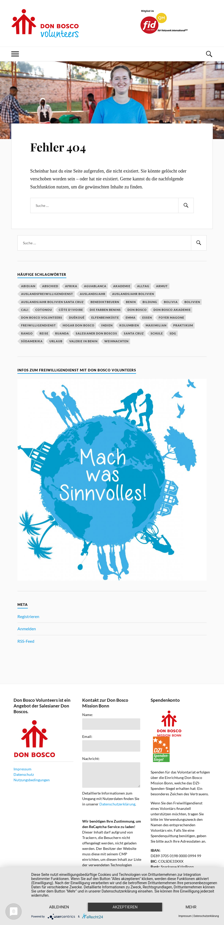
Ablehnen (59, 907)
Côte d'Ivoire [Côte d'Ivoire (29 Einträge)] (71, 309)
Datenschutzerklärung (117, 804)
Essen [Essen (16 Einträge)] (147, 317)
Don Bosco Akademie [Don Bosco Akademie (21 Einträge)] (172, 309)
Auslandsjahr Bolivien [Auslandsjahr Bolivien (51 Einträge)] (133, 294)
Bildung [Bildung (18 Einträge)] (150, 302)
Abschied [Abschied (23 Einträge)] (50, 286)
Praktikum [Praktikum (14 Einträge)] (183, 325)
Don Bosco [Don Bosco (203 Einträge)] (137, 309)
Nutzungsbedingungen (32, 780)
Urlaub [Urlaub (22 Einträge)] (55, 341)
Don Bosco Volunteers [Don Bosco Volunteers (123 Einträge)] (41, 317)
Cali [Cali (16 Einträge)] (25, 309)
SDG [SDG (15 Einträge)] (173, 333)
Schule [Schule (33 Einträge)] (157, 333)
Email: (87, 736)
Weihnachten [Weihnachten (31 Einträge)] (116, 341)
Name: (87, 715)
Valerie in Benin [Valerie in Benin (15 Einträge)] (83, 341)
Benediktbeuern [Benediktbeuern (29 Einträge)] (105, 302)
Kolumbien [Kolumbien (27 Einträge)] (129, 325)
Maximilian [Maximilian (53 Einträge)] (156, 325)
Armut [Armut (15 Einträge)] (162, 286)
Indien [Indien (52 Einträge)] (107, 325)
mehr (190, 907)
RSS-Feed (25, 641)
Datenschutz (24, 774)
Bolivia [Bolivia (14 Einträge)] (171, 302)
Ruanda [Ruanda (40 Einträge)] (62, 333)
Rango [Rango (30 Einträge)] (27, 333)
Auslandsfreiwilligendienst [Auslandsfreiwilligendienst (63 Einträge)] (47, 294)
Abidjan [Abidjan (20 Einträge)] (28, 286)
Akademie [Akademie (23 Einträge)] (121, 286)
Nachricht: (91, 758)
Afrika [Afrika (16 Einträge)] (71, 286)
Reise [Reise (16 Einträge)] (44, 333)
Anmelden (26, 628)
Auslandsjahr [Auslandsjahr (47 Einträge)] (92, 294)
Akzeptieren (124, 907)
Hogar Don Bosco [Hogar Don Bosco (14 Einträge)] (78, 325)
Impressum (22, 769)
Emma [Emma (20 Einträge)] (131, 317)
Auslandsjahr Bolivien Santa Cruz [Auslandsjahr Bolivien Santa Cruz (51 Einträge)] (52, 302)
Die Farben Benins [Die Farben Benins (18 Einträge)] (105, 309)
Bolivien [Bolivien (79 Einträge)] (192, 302)
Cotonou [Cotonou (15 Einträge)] (43, 309)
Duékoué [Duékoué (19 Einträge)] (77, 317)
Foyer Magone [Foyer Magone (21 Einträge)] (171, 317)
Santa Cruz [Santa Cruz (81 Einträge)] (134, 333)
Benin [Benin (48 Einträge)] (131, 302)
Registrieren (28, 616)
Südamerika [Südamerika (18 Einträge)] (32, 341)
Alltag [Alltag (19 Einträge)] (143, 286)
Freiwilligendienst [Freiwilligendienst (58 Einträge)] (38, 325)
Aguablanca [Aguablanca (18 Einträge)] (95, 286)
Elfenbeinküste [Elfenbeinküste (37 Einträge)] (105, 317)
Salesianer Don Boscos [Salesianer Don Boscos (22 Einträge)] (96, 333)
